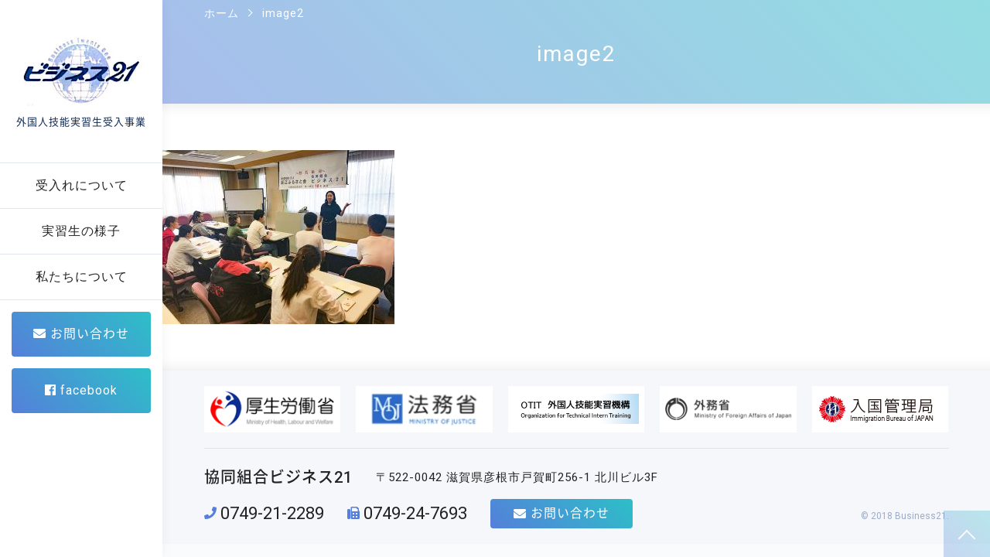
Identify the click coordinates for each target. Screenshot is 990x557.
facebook (81, 390)
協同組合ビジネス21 (278, 477)
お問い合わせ (81, 333)
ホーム (221, 13)
